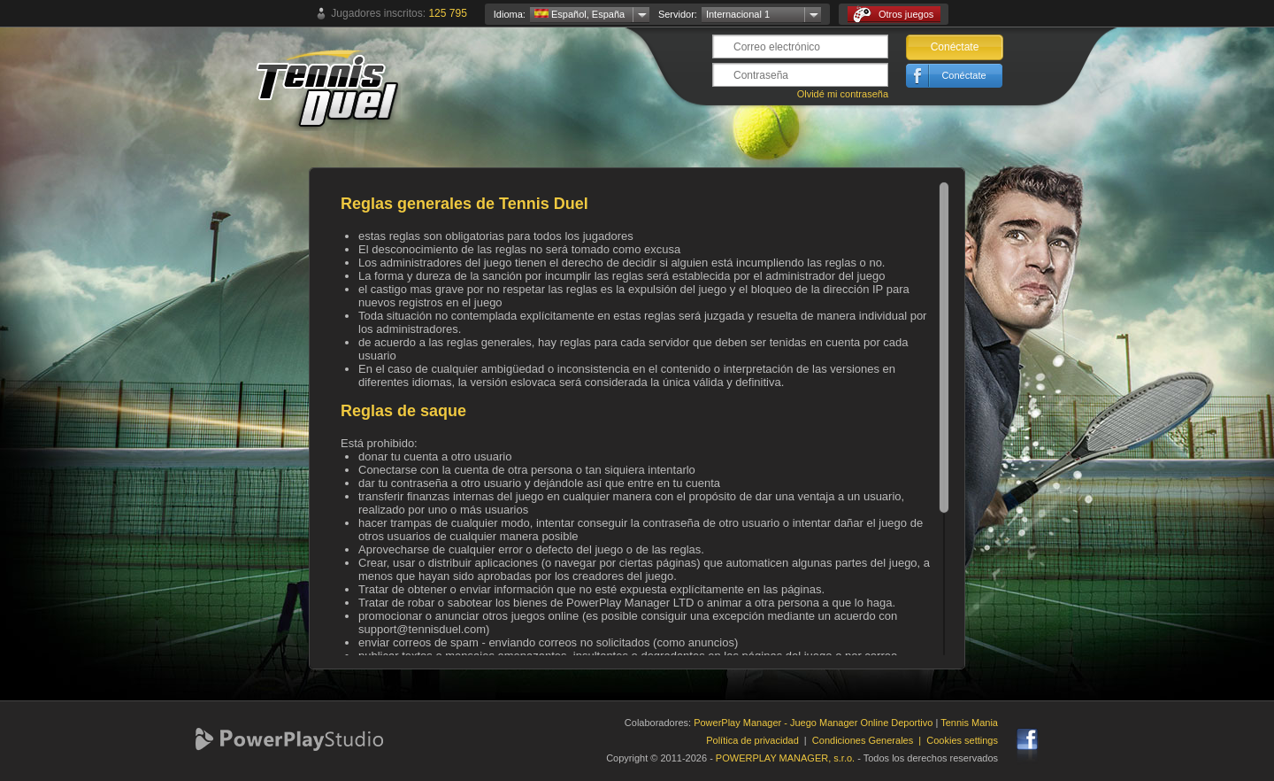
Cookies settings (962, 740)
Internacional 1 (738, 14)
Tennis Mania (969, 722)
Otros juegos (893, 14)
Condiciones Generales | (869, 740)
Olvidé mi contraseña (842, 94)
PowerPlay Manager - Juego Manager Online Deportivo (813, 722)
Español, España (579, 14)
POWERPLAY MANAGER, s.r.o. (785, 758)
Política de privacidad (752, 740)
